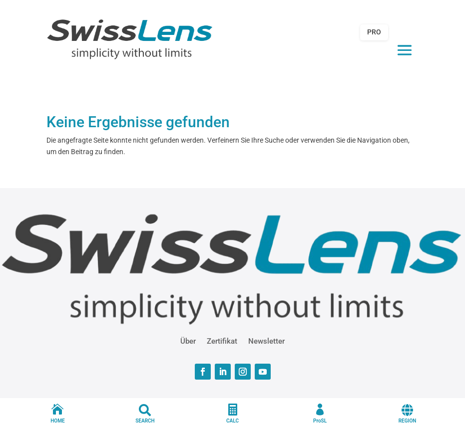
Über (188, 341)
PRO (374, 32)
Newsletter (266, 341)
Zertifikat (222, 341)
